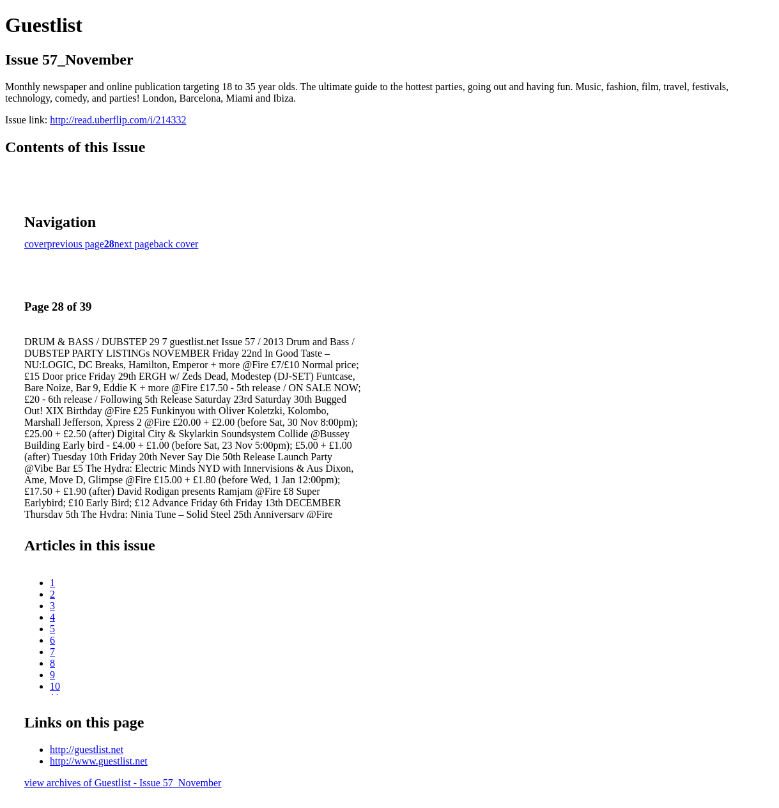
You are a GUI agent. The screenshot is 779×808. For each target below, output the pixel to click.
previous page (75, 243)
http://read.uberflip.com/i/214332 (118, 119)
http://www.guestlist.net (99, 761)
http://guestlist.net (86, 749)
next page (134, 243)
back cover (176, 243)
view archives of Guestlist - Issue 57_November (122, 782)
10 (55, 686)
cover (35, 243)
